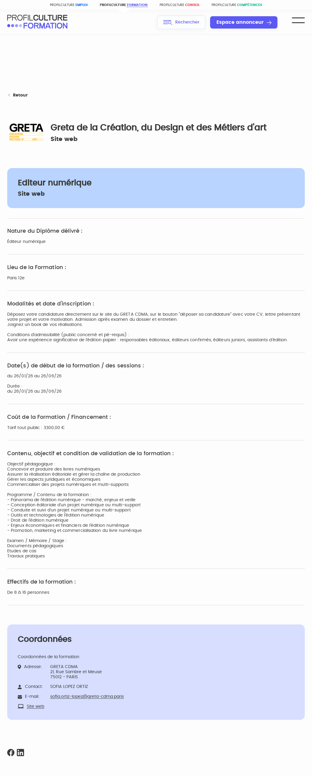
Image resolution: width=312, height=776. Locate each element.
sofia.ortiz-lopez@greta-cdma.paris (87, 697)
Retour (17, 95)
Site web (64, 139)
